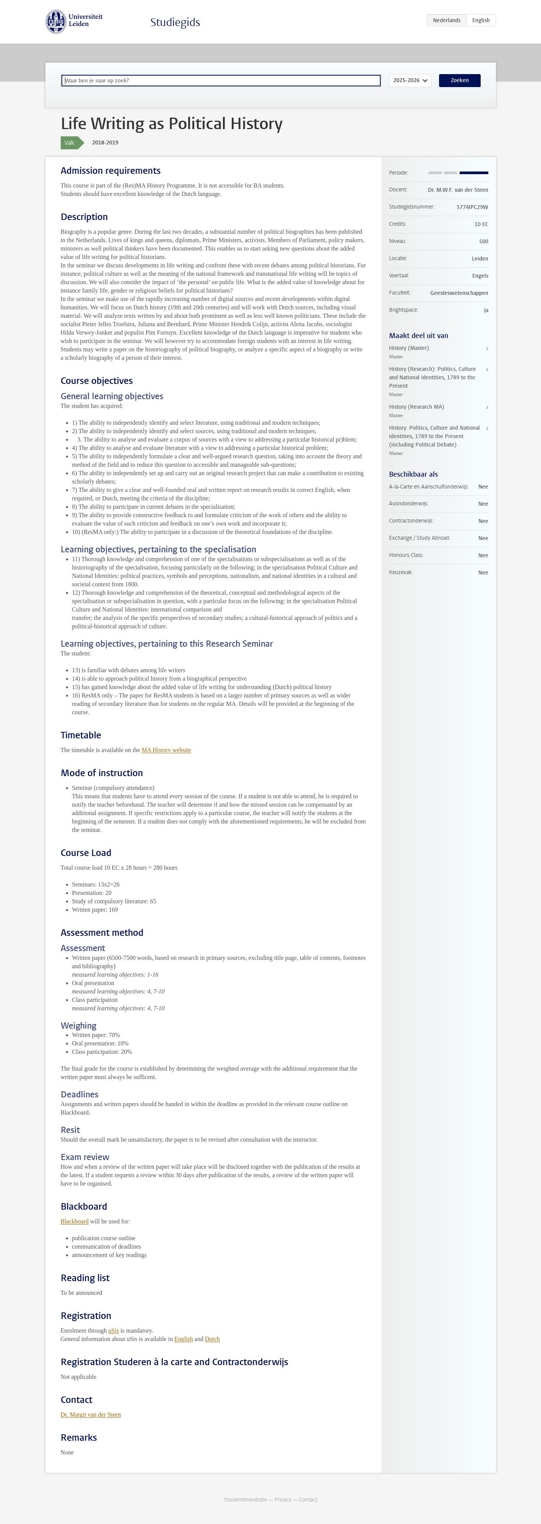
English (183, 1339)
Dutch (212, 1339)
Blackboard (75, 1221)
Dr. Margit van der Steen (91, 1414)
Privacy (283, 1499)
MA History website (166, 750)
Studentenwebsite (245, 1499)
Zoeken (460, 80)
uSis (113, 1330)
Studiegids (175, 22)
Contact (308, 1499)
